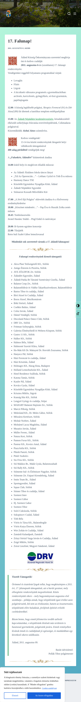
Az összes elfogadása (44, 695)
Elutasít (15, 695)
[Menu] (74, 13)
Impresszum (70, 680)
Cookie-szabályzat (49, 688)
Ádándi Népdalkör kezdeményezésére (35, 119)
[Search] (69, 13)
